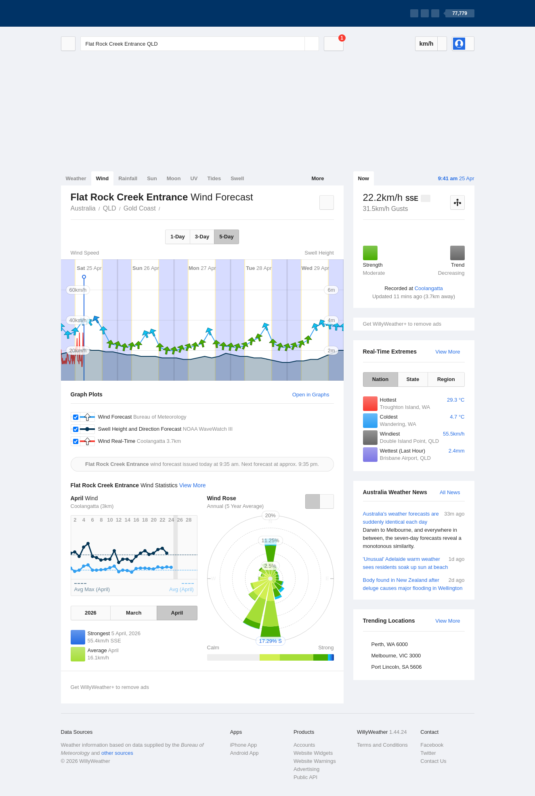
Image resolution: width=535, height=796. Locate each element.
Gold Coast (140, 208)
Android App (244, 753)
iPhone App (243, 745)
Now (363, 178)
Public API (305, 777)
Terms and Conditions (382, 745)
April (177, 613)
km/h (426, 43)
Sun (152, 178)
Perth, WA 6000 (389, 644)
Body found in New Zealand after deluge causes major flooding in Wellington (414, 583)
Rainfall (127, 178)
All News (450, 492)
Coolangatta (429, 288)
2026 (91, 613)
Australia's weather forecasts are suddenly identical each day (414, 530)
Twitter (428, 753)
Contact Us (433, 761)
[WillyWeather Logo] (99, 13)
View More (447, 352)
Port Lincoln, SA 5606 (396, 667)
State (412, 379)
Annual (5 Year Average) (235, 506)
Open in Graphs (310, 395)
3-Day (202, 237)
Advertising (306, 769)
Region (446, 379)
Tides (214, 178)
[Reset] (297, 43)
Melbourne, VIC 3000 (396, 656)
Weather (76, 178)
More (317, 178)
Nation (380, 379)
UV (193, 178)
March (133, 613)
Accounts (304, 745)
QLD (109, 208)
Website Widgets (313, 753)
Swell (237, 178)
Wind (102, 178)
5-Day (226, 237)
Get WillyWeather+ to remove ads (402, 324)
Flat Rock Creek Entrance (165, 207)
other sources (117, 753)
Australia (83, 208)
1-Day (177, 237)
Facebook (431, 745)
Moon (174, 178)
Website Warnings (315, 761)
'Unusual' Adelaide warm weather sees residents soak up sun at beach (414, 562)
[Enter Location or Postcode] (199, 43)
